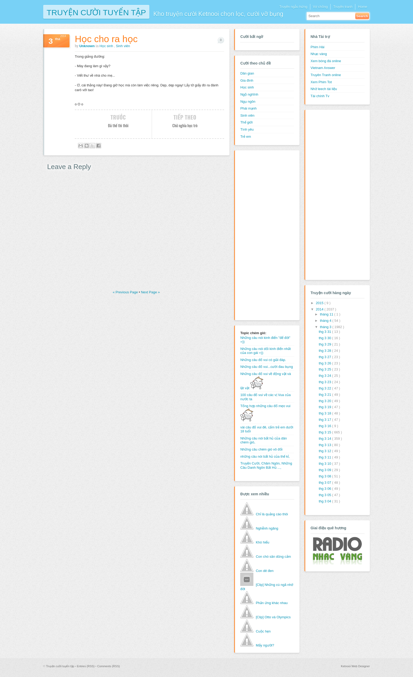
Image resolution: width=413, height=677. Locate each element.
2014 (320, 309)
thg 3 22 (325, 388)
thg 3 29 (325, 344)
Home (362, 7)
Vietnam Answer (323, 68)
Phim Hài (317, 47)
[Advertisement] (261, 235)
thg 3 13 (325, 445)
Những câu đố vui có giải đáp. (263, 360)
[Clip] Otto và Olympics (273, 617)
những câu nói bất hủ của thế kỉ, (264, 456)
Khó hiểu (262, 542)
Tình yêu (247, 129)
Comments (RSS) (108, 666)
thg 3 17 (325, 420)
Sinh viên (123, 46)
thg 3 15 (325, 432)
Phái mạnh (248, 108)
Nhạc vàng (319, 54)
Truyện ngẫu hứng (293, 7)
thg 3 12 (325, 451)
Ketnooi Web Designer (355, 666)
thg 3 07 (325, 483)
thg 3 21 (325, 395)
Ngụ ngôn (247, 101)
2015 (320, 303)
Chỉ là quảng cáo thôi (272, 514)
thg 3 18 (325, 413)
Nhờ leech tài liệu (324, 89)
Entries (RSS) (86, 666)
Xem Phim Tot (321, 82)
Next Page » (150, 292)
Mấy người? (265, 645)
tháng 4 (326, 321)
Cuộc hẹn (263, 631)
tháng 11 (327, 314)
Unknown (87, 46)
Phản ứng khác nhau (272, 603)
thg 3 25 (325, 369)
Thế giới (246, 122)
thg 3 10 (325, 464)
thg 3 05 (325, 495)
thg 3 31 (325, 332)
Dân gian (247, 73)
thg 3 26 (325, 363)
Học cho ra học (106, 39)
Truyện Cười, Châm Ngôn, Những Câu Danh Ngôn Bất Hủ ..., (266, 465)
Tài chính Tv (320, 96)
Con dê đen (264, 571)
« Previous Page (126, 292)
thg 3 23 (325, 382)
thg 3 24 (325, 376)
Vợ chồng (320, 7)
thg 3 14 (325, 439)
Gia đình (246, 80)
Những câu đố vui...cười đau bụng (266, 367)
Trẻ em (245, 137)
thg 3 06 (325, 489)
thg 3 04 (325, 501)
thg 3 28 (325, 351)
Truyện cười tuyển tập (96, 12)
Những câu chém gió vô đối (261, 449)
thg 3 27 (325, 357)
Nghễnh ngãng (267, 528)
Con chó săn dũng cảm (273, 557)
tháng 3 (326, 327)
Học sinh (107, 46)
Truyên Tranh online (326, 75)
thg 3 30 (325, 338)
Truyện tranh (342, 7)
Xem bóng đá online (326, 61)
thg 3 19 (325, 407)
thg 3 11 (325, 457)
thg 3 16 (325, 426)
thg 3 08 (325, 476)
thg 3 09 (325, 470)
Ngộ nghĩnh (249, 94)
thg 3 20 (325, 401)
